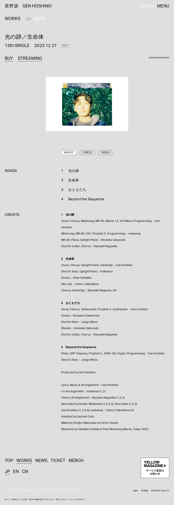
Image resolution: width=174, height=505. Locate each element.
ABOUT (69, 152)
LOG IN (147, 6)
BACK (39, 19)
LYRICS (87, 152)
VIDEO (105, 152)
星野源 (28, 6)
